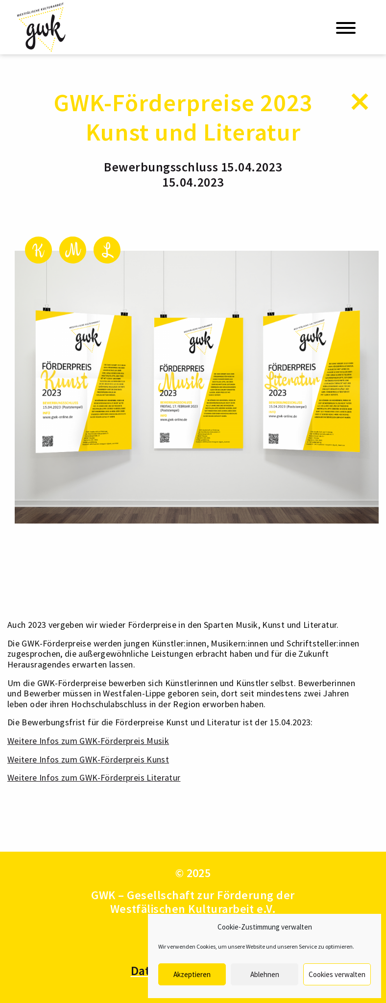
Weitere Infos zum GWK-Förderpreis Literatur (93, 777)
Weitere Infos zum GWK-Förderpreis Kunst (88, 759)
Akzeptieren (192, 974)
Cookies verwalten (337, 974)
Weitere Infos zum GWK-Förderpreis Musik (88, 740)
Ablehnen (264, 974)
